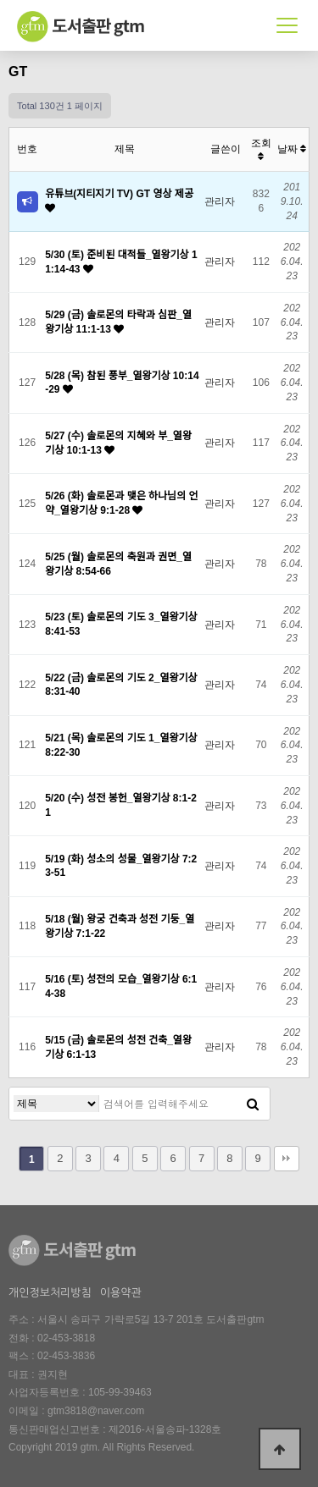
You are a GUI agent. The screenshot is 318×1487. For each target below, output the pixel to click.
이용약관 (121, 1292)
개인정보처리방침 (50, 1292)
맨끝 (286, 1158)
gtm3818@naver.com (95, 1411)
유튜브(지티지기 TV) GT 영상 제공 (119, 194)
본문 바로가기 (0, 0)
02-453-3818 (66, 1338)
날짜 (291, 149)
